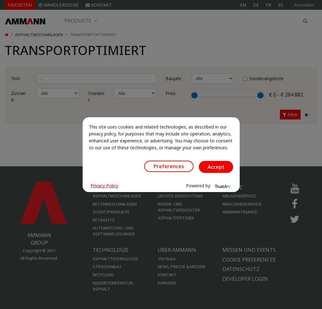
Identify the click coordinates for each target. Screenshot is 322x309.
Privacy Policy (104, 186)
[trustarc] (222, 185)
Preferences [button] (169, 166)
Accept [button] (216, 166)
